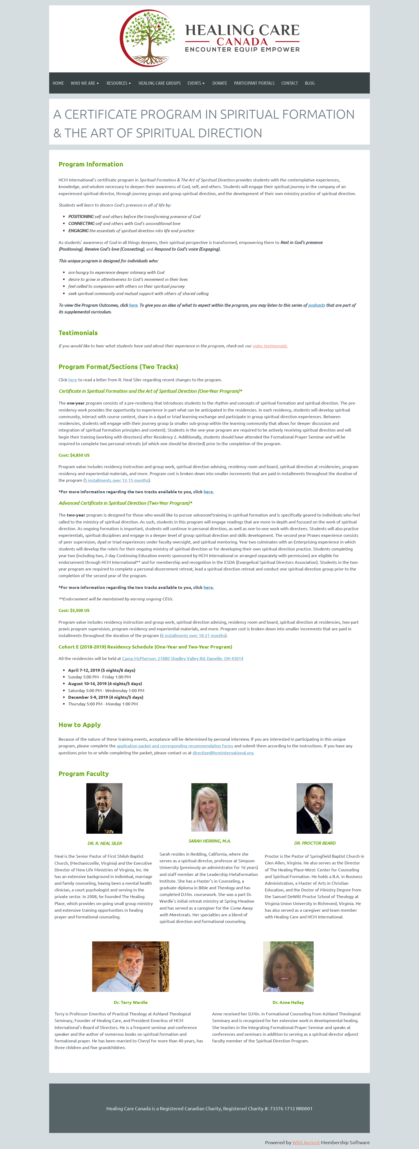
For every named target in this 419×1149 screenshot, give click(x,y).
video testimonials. (270, 345)
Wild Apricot (306, 1142)
